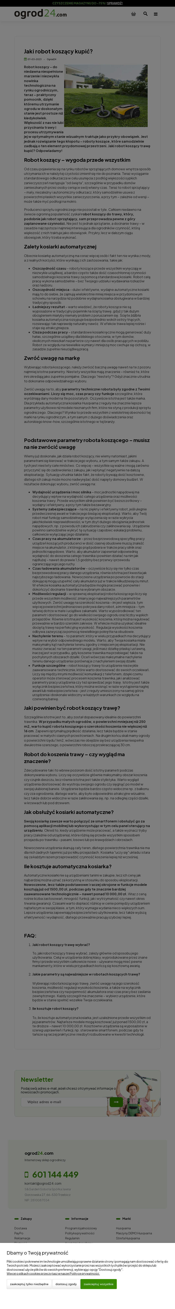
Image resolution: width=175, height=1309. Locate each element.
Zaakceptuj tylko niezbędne (29, 1284)
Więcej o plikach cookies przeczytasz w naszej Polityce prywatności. (53, 1273)
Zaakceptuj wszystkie (98, 1284)
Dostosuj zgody (66, 1284)
